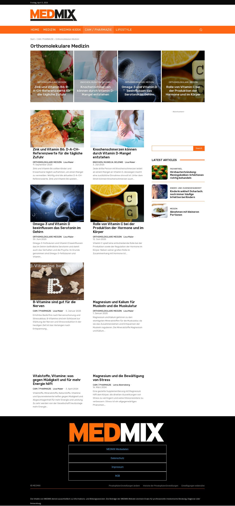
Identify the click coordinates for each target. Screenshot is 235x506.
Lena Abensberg (121, 385)
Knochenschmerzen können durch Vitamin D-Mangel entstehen (115, 153)
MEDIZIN (173, 209)
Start (32, 39)
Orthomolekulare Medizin (51, 82)
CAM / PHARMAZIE (45, 39)
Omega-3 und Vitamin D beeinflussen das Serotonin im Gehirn (57, 228)
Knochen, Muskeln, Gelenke (95, 82)
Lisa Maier (68, 162)
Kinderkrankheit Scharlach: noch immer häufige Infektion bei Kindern (186, 194)
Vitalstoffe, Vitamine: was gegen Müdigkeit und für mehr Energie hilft (57, 380)
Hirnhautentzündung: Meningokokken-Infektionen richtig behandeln (187, 175)
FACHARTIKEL (176, 169)
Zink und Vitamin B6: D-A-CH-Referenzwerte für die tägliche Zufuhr (58, 153)
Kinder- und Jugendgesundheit (186, 188)
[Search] (199, 148)
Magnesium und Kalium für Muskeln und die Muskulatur (115, 304)
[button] (201, 30)
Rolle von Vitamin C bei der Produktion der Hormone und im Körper (118, 228)
